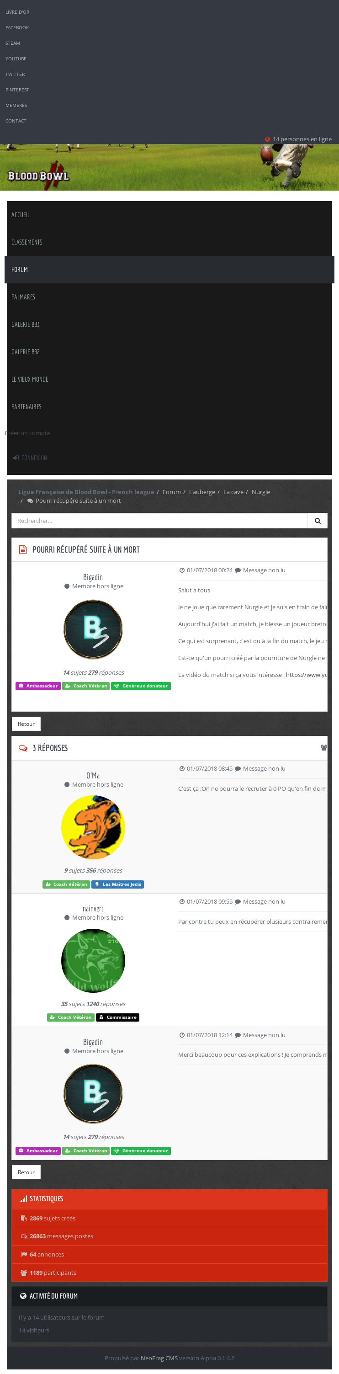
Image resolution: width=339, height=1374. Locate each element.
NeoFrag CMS (159, 1358)
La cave (233, 492)
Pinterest (17, 89)
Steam (12, 43)
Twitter (15, 74)
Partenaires (26, 406)
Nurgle (261, 492)
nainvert (93, 908)
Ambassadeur (38, 686)
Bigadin (93, 577)
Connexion (29, 458)
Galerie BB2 (25, 352)
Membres (16, 105)
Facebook (17, 27)
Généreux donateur (141, 686)
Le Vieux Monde (29, 379)
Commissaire (118, 1017)
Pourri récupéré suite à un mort (73, 500)
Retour (26, 724)
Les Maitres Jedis (117, 884)
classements (26, 242)
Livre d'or (17, 12)
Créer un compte (27, 433)
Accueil (20, 214)
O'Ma (93, 775)
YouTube (15, 58)
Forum (19, 269)
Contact (15, 120)
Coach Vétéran (86, 686)
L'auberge (202, 492)
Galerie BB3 (25, 324)
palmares (23, 297)
